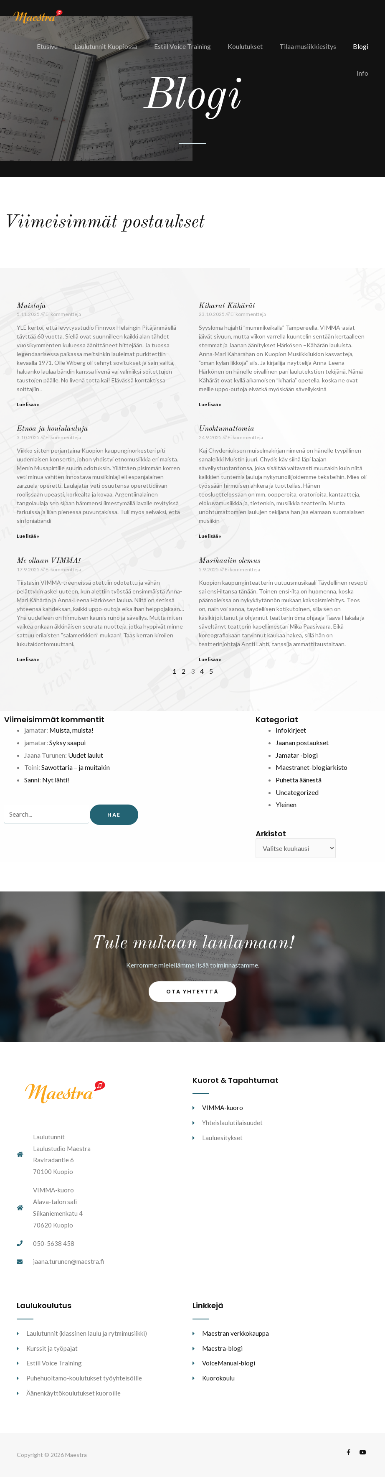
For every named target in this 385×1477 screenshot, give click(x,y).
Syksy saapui (67, 742)
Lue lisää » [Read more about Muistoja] (28, 404)
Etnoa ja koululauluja (52, 429)
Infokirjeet (291, 730)
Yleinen (286, 804)
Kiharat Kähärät (227, 306)
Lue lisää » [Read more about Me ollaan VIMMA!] (28, 659)
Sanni (31, 780)
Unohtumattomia (226, 429)
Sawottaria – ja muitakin (75, 767)
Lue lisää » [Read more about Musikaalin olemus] (210, 659)
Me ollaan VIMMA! (48, 561)
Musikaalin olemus (230, 561)
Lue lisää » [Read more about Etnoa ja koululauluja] (28, 536)
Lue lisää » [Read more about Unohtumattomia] (210, 536)
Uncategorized (297, 792)
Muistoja (31, 306)
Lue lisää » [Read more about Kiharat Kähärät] (210, 404)
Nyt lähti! (55, 780)
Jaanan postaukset (302, 742)
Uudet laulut (85, 755)
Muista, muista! (71, 730)
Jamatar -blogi (297, 755)
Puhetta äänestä (299, 780)
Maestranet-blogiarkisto (311, 767)
